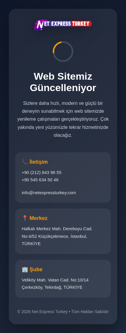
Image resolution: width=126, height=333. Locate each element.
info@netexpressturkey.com (49, 192)
